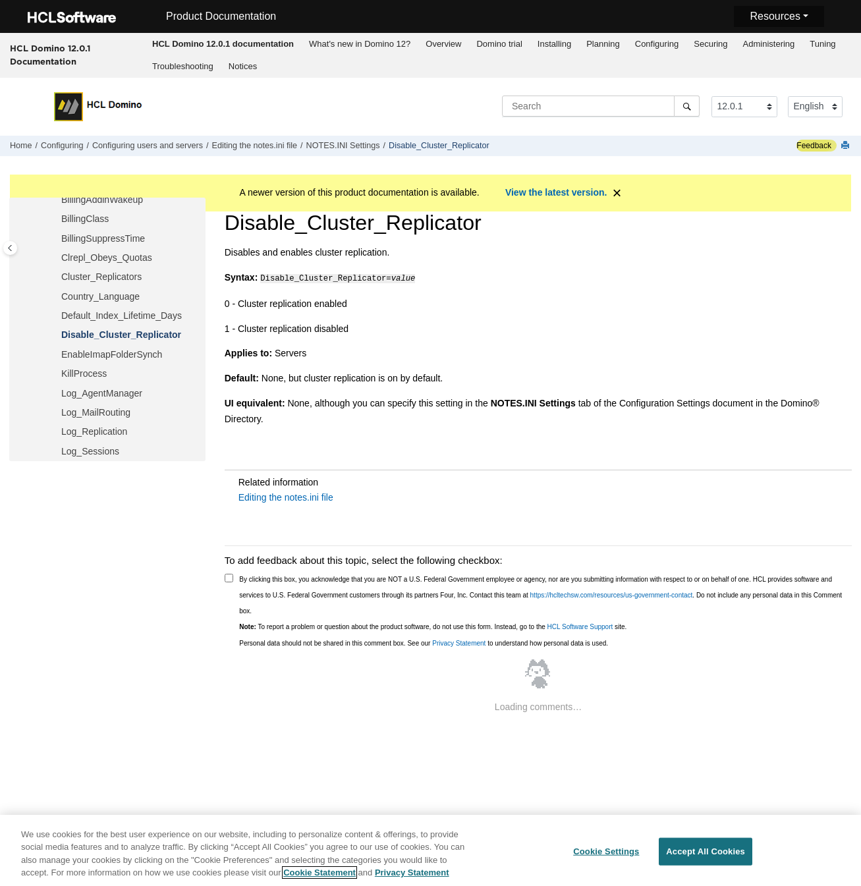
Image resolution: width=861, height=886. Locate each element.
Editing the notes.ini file (255, 145)
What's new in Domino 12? (359, 44)
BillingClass (85, 218)
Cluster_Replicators (101, 276)
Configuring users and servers (147, 145)
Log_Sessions (90, 451)
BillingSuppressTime (103, 238)
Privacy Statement (459, 642)
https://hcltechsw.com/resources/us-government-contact (611, 593)
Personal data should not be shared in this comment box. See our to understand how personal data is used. (423, 642)
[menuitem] (223, 44)
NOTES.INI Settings (343, 145)
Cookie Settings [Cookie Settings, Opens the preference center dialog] (606, 851)
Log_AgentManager (101, 393)
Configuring (657, 44)
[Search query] (601, 106)
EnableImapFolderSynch (111, 354)
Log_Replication (94, 431)
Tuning (822, 44)
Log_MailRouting (95, 412)
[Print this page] (846, 145)
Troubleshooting (182, 66)
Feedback (813, 145)
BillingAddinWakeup (102, 199)
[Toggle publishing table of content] (10, 248)
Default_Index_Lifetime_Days (121, 315)
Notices (243, 66)
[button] (56, 200)
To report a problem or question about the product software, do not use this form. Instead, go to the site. (432, 625)
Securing (710, 44)
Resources (775, 16)
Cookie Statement (319, 873)
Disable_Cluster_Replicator (439, 145)
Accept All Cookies (705, 851)
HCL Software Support (580, 625)
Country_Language (100, 296)
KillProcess (84, 373)
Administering (769, 44)
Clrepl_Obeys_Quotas (106, 257)
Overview (443, 44)
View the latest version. (556, 192)
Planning (603, 44)
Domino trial (499, 44)
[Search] (687, 106)
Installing (554, 44)
